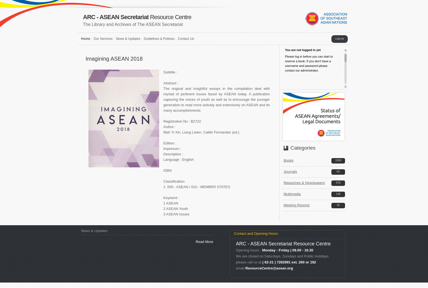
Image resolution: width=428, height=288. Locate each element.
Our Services (103, 39)
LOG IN (339, 38)
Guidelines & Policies (159, 39)
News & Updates (128, 39)
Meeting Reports (297, 205)
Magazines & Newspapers (304, 183)
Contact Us (186, 39)
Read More (204, 242)
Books (288, 160)
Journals (290, 172)
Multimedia (292, 194)
